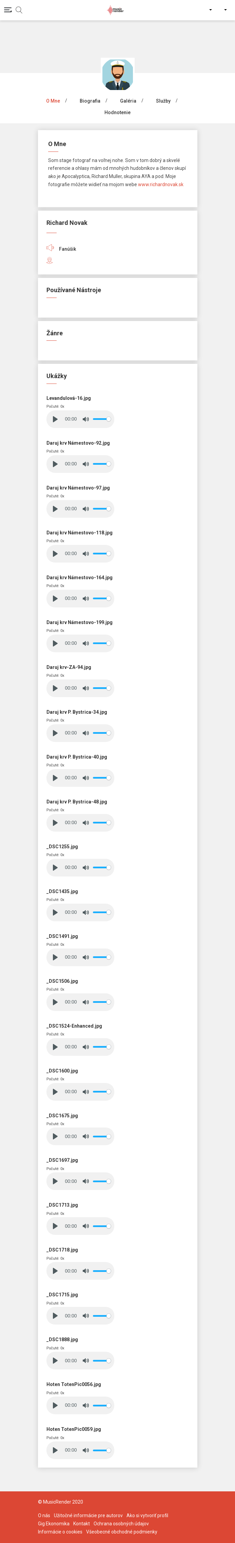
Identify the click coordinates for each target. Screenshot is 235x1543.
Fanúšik (61, 249)
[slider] (102, 419)
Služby (163, 101)
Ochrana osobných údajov (121, 1523)
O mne (53, 101)
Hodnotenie (117, 112)
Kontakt (81, 1523)
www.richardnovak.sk (160, 184)
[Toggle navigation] (8, 9)
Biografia (90, 101)
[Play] (55, 419)
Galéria (128, 101)
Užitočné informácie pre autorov (88, 1515)
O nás (44, 1515)
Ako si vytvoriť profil (147, 1515)
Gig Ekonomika (54, 1523)
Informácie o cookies (60, 1532)
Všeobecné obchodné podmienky (121, 1532)
